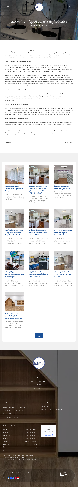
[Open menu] (8, 7)
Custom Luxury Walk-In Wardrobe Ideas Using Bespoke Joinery (14, 188)
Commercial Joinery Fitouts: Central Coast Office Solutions (62, 187)
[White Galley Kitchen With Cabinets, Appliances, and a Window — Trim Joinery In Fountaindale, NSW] (63, 218)
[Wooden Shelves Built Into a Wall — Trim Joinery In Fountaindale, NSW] (14, 301)
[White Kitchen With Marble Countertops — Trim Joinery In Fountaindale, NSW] (39, 218)
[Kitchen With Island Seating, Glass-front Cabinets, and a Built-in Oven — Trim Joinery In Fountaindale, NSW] (39, 174)
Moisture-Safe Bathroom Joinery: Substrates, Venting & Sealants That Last (63, 274)
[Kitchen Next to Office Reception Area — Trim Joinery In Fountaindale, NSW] (39, 260)
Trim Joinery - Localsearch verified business (48, 431)
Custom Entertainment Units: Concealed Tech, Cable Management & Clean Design (13, 316)
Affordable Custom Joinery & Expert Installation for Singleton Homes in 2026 (38, 232)
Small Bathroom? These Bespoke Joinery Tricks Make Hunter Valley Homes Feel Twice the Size (14, 232)
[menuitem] (39, 375)
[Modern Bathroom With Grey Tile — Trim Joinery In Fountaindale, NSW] (14, 218)
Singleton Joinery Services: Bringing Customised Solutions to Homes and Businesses (38, 274)
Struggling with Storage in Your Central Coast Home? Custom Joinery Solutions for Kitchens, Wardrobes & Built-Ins (38, 189)
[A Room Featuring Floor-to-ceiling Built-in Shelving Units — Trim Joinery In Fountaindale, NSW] (14, 174)
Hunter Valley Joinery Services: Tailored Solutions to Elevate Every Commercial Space (14, 274)
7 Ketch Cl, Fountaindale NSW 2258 (51, 409)
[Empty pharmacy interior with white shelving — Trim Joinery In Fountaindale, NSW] (63, 174)
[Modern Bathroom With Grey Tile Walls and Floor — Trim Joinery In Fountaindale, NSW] (63, 260)
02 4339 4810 (45, 406)
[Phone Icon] (70, 8)
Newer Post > (69, 142)
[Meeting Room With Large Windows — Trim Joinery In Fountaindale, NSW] (14, 260)
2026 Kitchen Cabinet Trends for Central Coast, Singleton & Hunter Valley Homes (63, 232)
